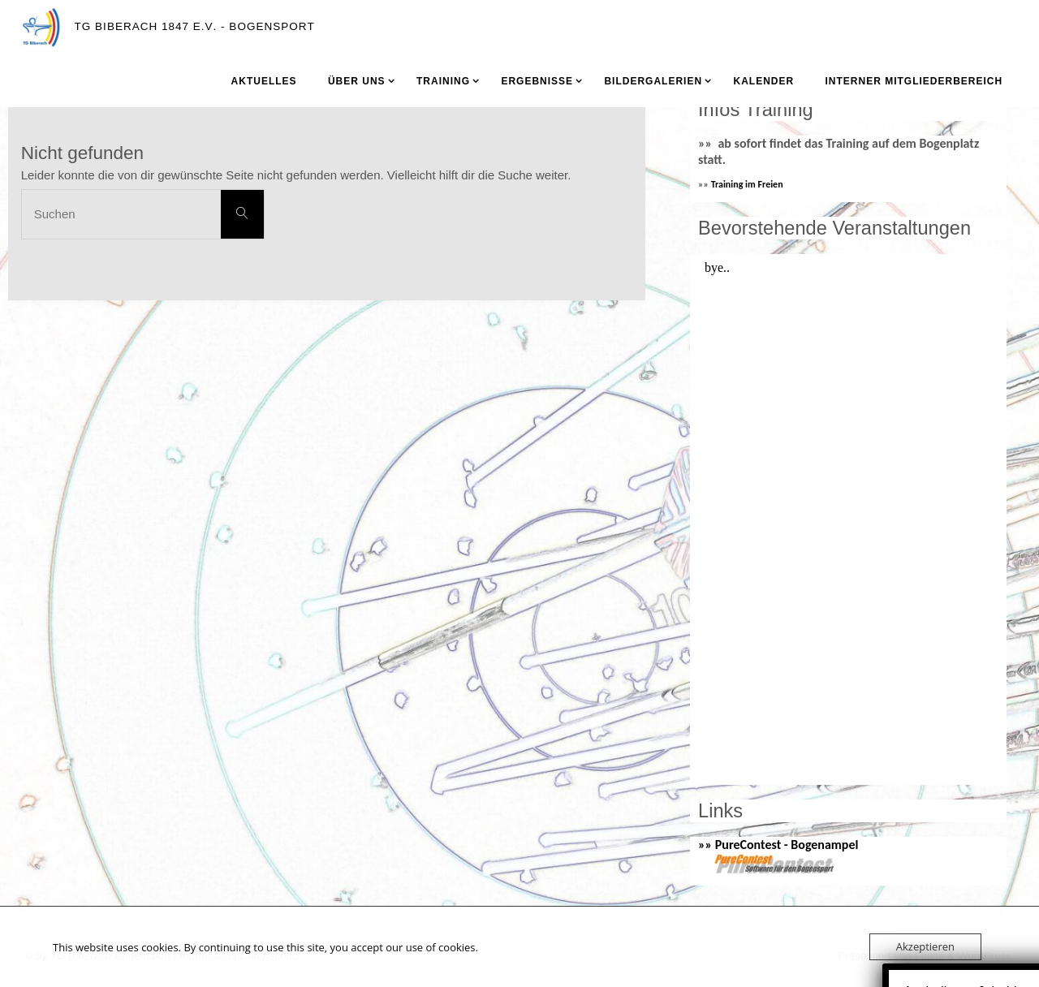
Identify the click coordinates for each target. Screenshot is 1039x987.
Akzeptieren (925, 946)
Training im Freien (747, 184)
